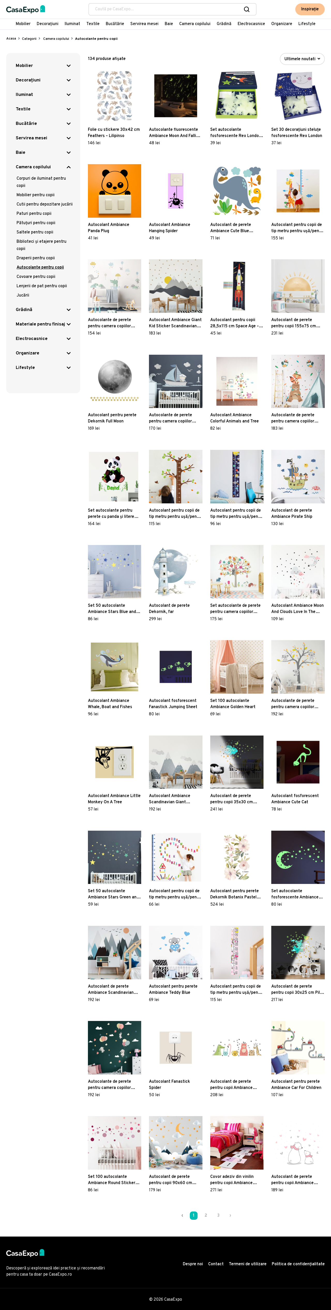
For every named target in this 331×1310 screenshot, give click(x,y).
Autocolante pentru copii (40, 267)
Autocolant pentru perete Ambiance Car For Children (296, 1085)
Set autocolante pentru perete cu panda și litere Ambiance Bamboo (111, 514)
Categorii (29, 39)
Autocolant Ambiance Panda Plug (108, 228)
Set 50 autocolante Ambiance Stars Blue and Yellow (112, 609)
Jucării (23, 295)
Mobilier (23, 24)
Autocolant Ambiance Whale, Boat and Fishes (110, 704)
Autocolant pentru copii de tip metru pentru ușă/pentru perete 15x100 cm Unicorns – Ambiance (237, 990)
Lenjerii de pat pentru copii (42, 286)
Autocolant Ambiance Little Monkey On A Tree (114, 799)
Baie (169, 24)
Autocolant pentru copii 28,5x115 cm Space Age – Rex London (234, 323)
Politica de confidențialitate (298, 1264)
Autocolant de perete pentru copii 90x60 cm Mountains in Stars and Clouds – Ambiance (170, 1180)
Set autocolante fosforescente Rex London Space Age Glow (235, 133)
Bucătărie (115, 24)
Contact (216, 1264)
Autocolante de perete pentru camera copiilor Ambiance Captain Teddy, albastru (173, 419)
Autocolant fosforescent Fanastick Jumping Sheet (173, 704)
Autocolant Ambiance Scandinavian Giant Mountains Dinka (169, 799)
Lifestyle (306, 24)
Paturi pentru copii (34, 213)
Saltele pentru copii (35, 232)
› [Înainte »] (230, 1215)
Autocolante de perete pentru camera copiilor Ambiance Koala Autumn (294, 704)
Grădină (224, 24)
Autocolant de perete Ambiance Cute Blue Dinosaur (230, 228)
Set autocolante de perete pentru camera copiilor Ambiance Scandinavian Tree (235, 609)
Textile (93, 24)
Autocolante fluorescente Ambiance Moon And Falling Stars (175, 133)
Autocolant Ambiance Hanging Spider (169, 228)
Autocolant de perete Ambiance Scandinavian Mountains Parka (111, 990)
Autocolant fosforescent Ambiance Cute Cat (295, 799)
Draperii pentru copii (36, 258)
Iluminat (72, 24)
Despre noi (193, 1264)
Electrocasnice (251, 24)
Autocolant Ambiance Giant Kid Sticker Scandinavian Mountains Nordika (175, 323)
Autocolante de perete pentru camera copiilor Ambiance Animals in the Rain (111, 323)
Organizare (281, 24)
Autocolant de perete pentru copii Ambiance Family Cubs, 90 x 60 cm (294, 1180)
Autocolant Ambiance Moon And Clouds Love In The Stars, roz (297, 609)
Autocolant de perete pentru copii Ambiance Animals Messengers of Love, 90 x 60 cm (232, 1085)
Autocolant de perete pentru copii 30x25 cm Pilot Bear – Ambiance (297, 990)
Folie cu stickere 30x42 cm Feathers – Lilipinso (114, 133)
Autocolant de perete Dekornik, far (169, 609)
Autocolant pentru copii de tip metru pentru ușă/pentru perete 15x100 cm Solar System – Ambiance (237, 514)
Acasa (11, 38)
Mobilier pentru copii (36, 195)
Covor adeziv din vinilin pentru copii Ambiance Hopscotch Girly (232, 1180)
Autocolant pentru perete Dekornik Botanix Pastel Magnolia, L (234, 894)
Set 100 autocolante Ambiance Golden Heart (232, 704)
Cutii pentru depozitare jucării (45, 204)
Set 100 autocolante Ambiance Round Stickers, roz (113, 1180)
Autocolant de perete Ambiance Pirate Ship (291, 513)
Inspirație (310, 9)
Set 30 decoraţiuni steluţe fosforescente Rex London (296, 133)
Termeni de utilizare (248, 1264)
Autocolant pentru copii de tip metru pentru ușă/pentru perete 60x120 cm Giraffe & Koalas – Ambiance (298, 228)
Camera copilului (194, 24)
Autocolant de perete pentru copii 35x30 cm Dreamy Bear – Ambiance (234, 799)
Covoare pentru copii (36, 276)
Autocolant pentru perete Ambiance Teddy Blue (173, 989)
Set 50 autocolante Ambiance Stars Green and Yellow (113, 894)
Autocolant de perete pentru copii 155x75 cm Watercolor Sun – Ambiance (297, 323)
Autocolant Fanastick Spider (169, 1085)
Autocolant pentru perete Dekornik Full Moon (112, 418)
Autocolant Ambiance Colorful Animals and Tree (234, 418)
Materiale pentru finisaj (40, 324)
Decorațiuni (47, 24)
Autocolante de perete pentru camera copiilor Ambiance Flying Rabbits (111, 1085)
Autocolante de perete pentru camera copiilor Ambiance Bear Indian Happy (292, 419)
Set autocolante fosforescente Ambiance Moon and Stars (295, 894)
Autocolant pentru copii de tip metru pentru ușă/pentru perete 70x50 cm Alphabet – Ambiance (175, 894)
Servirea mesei (144, 24)
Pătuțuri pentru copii (36, 223)
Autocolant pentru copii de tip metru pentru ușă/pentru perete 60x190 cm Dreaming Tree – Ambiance (175, 514)
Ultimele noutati (302, 59)
